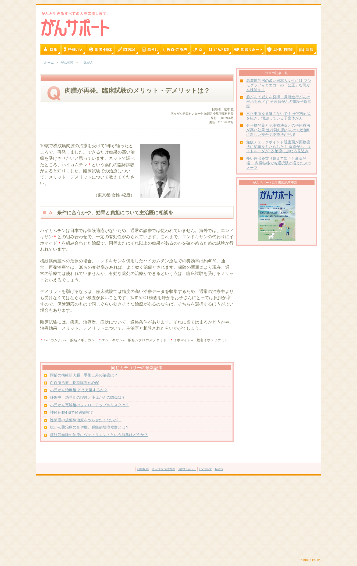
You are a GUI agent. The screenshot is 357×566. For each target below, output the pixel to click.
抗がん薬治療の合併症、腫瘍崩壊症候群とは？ (89, 427)
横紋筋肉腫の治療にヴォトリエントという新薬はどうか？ (99, 435)
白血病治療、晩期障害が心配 (74, 383)
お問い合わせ (187, 469)
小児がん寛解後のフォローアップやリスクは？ (89, 405)
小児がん (86, 62)
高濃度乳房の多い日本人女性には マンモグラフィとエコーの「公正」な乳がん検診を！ (278, 85)
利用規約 (143, 469)
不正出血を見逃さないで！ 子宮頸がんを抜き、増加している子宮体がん (278, 116)
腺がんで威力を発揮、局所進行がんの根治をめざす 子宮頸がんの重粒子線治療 (278, 101)
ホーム (49, 62)
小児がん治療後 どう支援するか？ (79, 390)
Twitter (219, 469)
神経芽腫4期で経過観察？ (72, 413)
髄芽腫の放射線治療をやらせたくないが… (86, 420)
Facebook (205, 469)
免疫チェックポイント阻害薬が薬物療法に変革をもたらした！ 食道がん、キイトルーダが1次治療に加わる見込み (278, 146)
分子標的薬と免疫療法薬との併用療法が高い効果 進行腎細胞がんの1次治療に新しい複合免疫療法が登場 (278, 130)
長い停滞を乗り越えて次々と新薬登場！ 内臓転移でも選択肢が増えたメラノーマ (278, 163)
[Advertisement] (178, 517)
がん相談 (66, 62)
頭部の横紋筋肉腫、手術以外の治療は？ (84, 375)
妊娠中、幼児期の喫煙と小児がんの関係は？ (87, 398)
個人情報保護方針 (163, 469)
